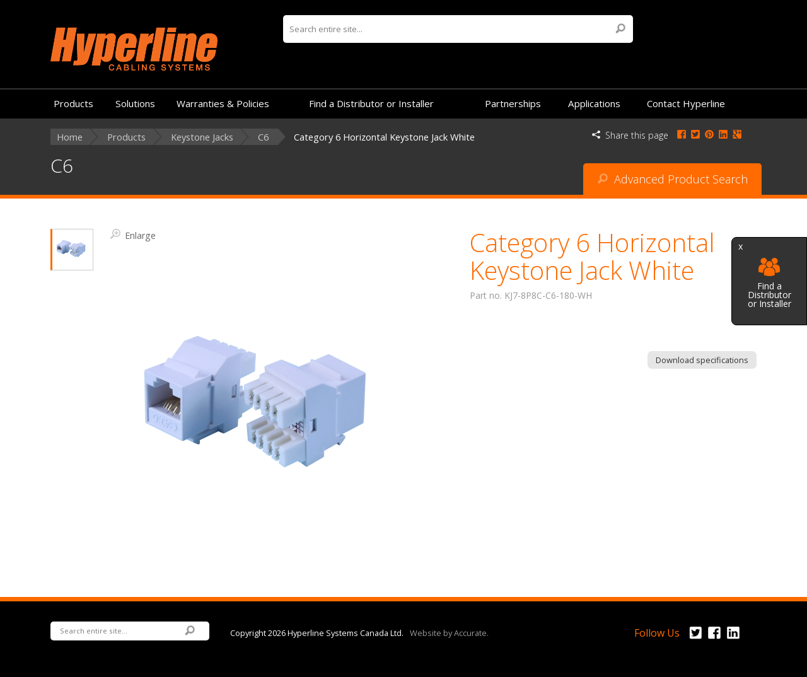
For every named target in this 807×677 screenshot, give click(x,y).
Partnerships (513, 103)
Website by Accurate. (449, 632)
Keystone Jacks (202, 137)
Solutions (135, 103)
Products (73, 103)
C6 (263, 137)
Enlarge (133, 234)
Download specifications (702, 360)
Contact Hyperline (686, 103)
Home (70, 137)
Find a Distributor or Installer (769, 283)
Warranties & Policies (223, 103)
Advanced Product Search (673, 179)
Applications (594, 103)
